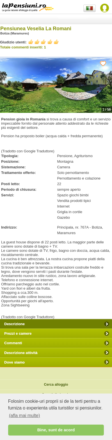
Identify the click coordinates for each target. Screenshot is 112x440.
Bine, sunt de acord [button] (56, 430)
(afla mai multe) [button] (24, 415)
